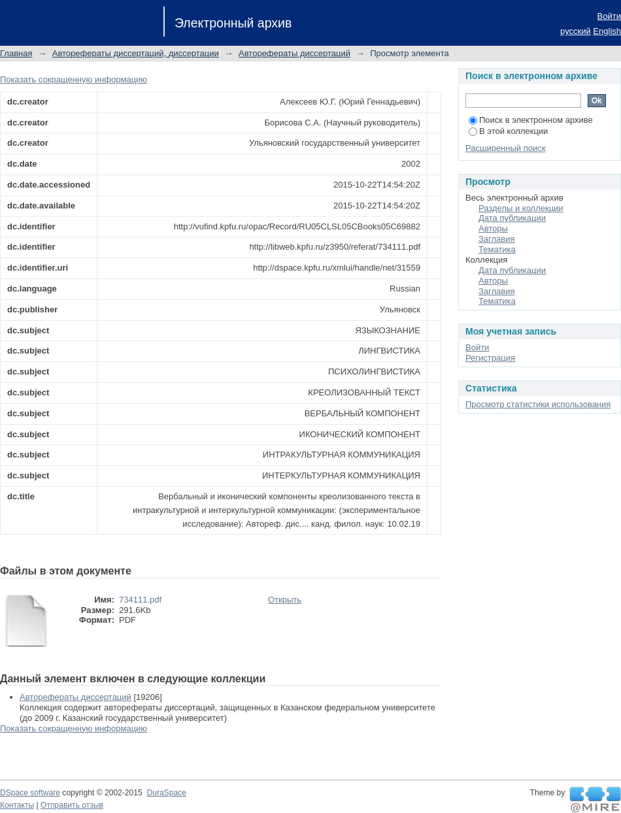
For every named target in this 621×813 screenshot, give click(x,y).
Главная (16, 53)
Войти (609, 16)
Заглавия (496, 239)
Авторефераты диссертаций (294, 53)
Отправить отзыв (72, 805)
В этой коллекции (508, 131)
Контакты (17, 805)
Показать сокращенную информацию (73, 79)
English (607, 31)
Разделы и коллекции (520, 208)
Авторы (493, 228)
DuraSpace (166, 792)
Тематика (497, 249)
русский (575, 31)
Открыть (284, 600)
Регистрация (490, 358)
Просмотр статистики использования (538, 404)
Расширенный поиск (505, 148)
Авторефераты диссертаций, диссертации (135, 53)
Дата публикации (512, 218)
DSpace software (30, 792)
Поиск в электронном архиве (531, 120)
